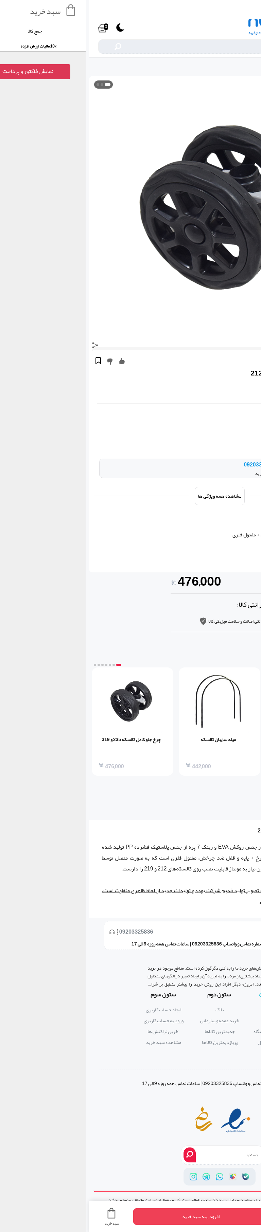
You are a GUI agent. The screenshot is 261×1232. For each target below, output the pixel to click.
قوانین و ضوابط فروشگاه (186, 1031)
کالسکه (210, 830)
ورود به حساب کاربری (74, 1021)
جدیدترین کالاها (131, 1031)
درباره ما (186, 1010)
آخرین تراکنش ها (74, 1031)
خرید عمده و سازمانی (130, 1021)
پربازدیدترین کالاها (131, 1042)
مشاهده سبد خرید (74, 1042)
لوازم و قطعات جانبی (242, 67)
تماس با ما (186, 1021)
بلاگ (130, 1010)
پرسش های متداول (187, 1042)
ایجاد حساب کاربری (74, 1010)
